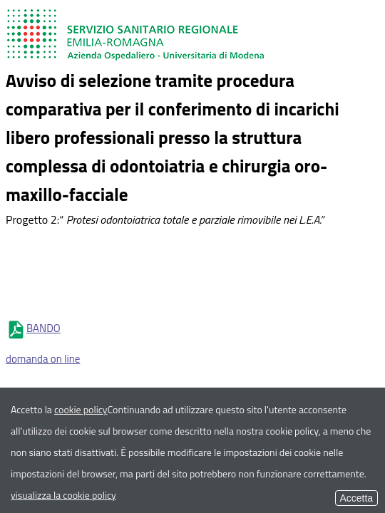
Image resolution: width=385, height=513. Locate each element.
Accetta (356, 498)
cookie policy (81, 409)
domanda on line (43, 359)
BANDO (33, 328)
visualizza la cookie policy (63, 494)
